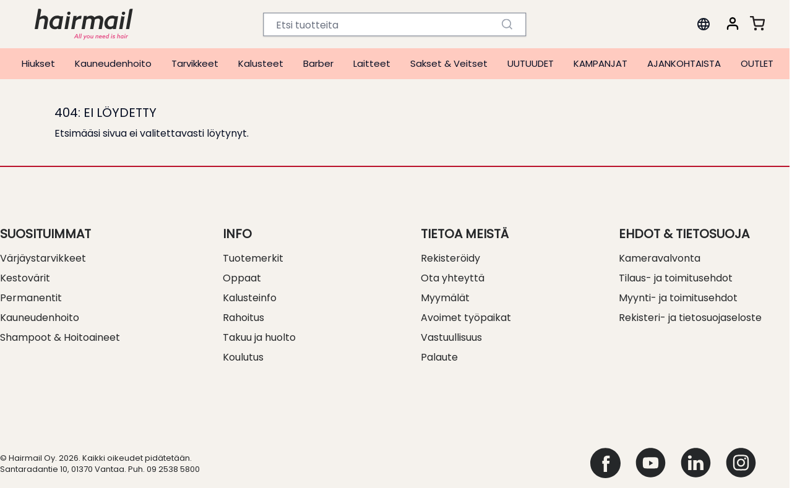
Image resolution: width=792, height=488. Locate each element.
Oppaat (242, 278)
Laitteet (371, 63)
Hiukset (38, 63)
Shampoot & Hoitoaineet (60, 337)
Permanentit (31, 298)
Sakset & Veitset (449, 63)
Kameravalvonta (659, 258)
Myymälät (445, 298)
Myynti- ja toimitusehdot (678, 298)
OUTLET (757, 63)
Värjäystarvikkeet (43, 258)
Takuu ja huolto (259, 337)
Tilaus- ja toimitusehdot (676, 278)
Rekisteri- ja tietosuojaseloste (690, 317)
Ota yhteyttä (452, 278)
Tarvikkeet (194, 63)
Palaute (439, 357)
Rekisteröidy (450, 258)
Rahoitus (243, 317)
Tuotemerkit (253, 258)
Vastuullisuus (451, 337)
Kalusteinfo (250, 298)
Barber (318, 63)
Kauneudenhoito (113, 63)
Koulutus (243, 357)
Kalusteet (260, 63)
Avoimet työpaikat (466, 317)
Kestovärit (25, 278)
